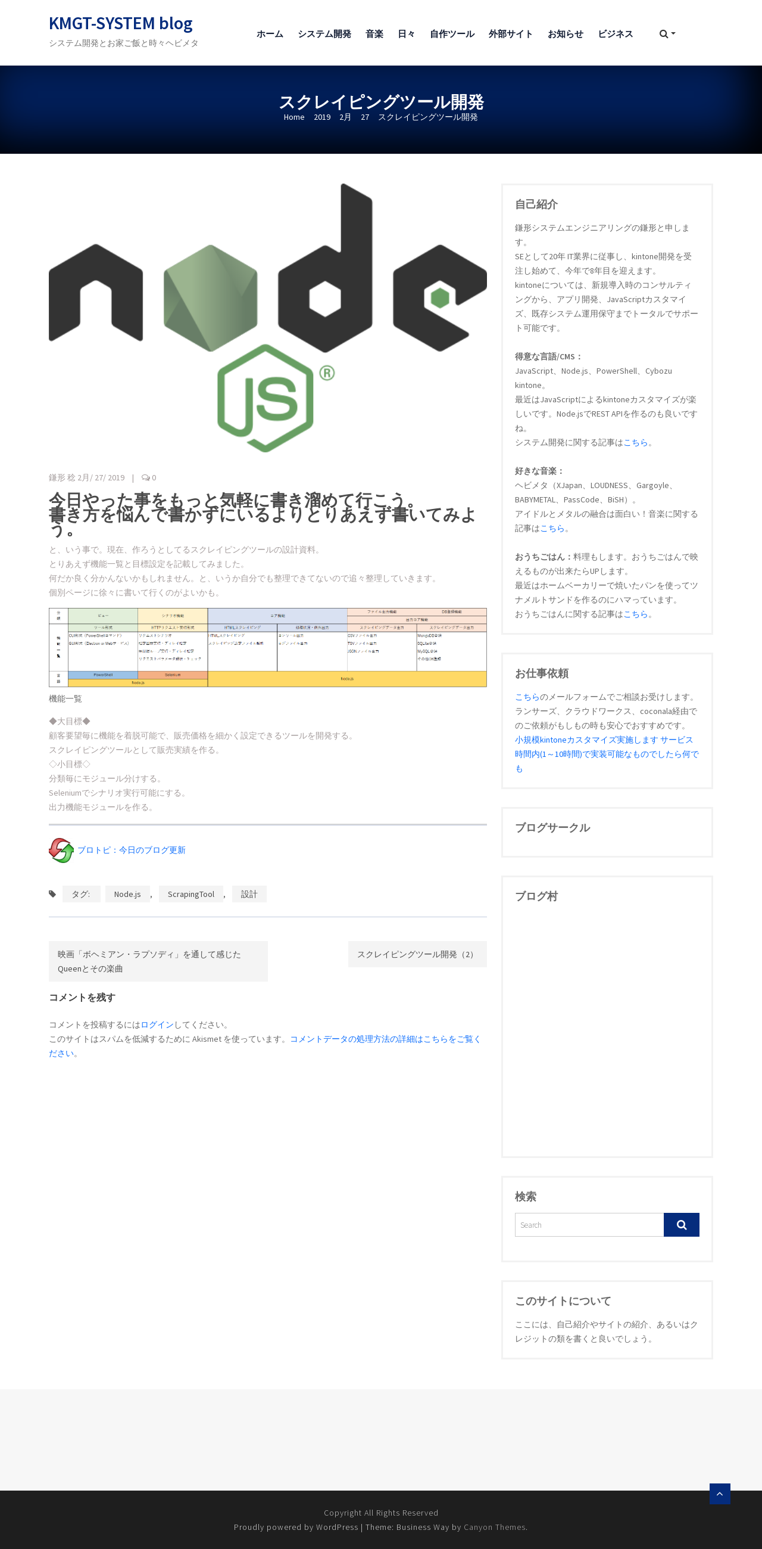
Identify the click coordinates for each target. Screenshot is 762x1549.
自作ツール (452, 33)
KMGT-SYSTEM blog (121, 22)
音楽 (374, 33)
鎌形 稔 (62, 477)
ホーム (270, 33)
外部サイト (511, 33)
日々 (407, 33)
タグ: (81, 894)
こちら (635, 442)
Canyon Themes (495, 1527)
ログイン (157, 1024)
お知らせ (565, 33)
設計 (249, 894)
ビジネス (615, 33)
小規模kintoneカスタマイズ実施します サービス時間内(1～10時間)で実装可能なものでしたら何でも (607, 754)
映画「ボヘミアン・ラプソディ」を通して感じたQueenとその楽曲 (149, 961)
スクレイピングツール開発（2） (417, 954)
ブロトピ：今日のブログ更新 (117, 850)
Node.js (127, 894)
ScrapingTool (191, 894)
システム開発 (324, 33)
